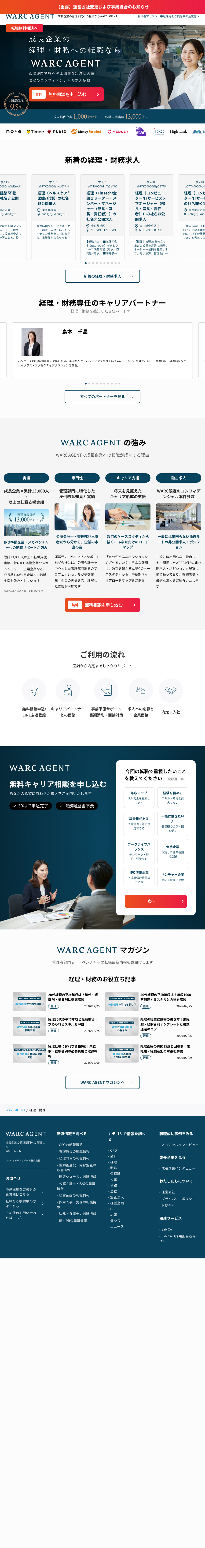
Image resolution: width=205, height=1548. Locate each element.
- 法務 (112, 1191)
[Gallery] (102, 217)
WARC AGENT (16, 1110)
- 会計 (112, 1156)
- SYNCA (165, 1229)
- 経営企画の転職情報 (73, 1195)
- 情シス (114, 1220)
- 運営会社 (167, 1192)
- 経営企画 (116, 1203)
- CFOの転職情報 (70, 1144)
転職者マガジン (147, 16)
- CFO (112, 1150)
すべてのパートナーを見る (107, 396)
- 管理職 (114, 1173)
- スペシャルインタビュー (179, 1144)
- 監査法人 (116, 1197)
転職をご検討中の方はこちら (26, 1203)
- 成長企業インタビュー (177, 1168)
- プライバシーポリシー (177, 1199)
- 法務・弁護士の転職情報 (76, 1214)
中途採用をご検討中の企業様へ (179, 16)
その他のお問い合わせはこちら (26, 1215)
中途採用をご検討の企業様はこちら (26, 1192)
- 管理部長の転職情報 (73, 1151)
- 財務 (112, 1168)
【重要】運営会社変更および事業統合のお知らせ (102, 7)
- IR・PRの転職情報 (72, 1220)
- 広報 (112, 1214)
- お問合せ (167, 1205)
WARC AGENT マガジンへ (108, 1082)
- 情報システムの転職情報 (76, 1177)
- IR (110, 1209)
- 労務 (112, 1185)
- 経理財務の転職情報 (73, 1158)
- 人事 (112, 1179)
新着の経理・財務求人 (109, 276)
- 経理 (112, 1162)
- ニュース (116, 1226)
